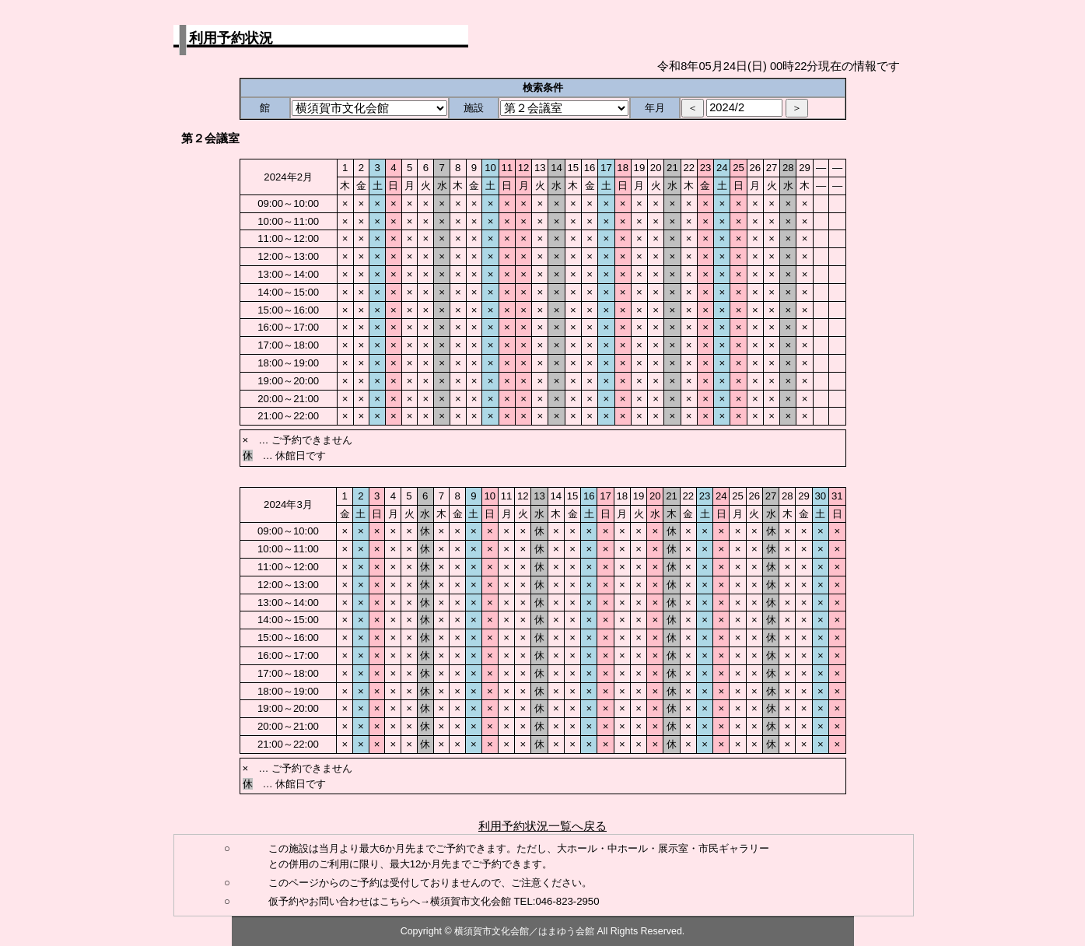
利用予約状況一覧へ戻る (542, 826)
